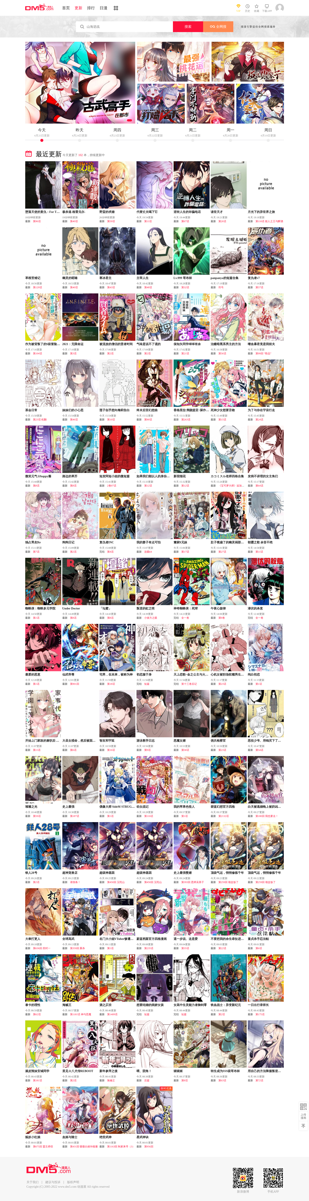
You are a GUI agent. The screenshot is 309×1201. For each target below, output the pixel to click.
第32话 (185, 287)
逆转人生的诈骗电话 (187, 212)
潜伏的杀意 (255, 608)
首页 (66, 8)
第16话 (111, 750)
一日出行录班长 (258, 1005)
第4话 (110, 551)
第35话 (185, 948)
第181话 (37, 1080)
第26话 (222, 221)
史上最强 (68, 806)
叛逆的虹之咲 (145, 608)
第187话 (74, 816)
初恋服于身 (144, 674)
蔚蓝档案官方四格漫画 (151, 939)
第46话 (74, 419)
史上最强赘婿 (183, 872)
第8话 (36, 485)
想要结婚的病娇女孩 (150, 1005)
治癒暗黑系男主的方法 (226, 344)
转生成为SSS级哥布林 (225, 1071)
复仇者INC (106, 542)
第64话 (259, 485)
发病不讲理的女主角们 (263, 476)
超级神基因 (107, 872)
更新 (78, 8)
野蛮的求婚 (107, 212)
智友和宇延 (107, 740)
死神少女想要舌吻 (223, 410)
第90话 (148, 419)
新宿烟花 (180, 476)
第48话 (148, 287)
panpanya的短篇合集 (224, 278)
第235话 (148, 948)
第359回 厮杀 (77, 948)
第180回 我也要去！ (267, 816)
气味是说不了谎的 (148, 344)
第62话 (37, 1014)
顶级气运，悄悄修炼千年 (227, 872)
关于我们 (33, 1182)
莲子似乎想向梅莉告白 (114, 410)
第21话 (185, 353)
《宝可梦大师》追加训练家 (233, 485)
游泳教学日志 (145, 740)
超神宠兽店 (69, 872)
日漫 (103, 8)
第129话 (37, 287)
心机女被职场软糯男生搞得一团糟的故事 (238, 674)
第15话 (222, 419)
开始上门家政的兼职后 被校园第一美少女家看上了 (59, 740)
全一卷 (185, 617)
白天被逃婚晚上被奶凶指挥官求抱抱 (272, 806)
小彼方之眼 (150, 617)
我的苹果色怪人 (184, 806)
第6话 (73, 750)
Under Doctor (71, 608)
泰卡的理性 (32, 1005)
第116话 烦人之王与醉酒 (269, 221)
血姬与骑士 (69, 1137)
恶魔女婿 (180, 740)
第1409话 (112, 1014)
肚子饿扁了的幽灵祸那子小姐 (230, 542)
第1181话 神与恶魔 (80, 1014)
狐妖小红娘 (32, 1137)
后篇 (146, 1080)
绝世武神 (105, 1137)
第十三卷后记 (189, 683)
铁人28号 (31, 872)
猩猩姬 (178, 1071)
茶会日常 (31, 410)
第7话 (36, 551)
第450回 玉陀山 (116, 882)
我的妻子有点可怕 (148, 542)
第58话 (185, 750)
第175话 (260, 1014)
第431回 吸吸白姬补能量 (84, 1146)
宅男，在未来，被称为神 (116, 674)
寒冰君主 (105, 278)
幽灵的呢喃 (69, 278)
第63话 (222, 1080)
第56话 (222, 353)
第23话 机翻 (40, 419)
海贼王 (66, 1005)
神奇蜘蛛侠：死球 (186, 608)
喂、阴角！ (144, 1071)
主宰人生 (142, 278)
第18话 (111, 683)
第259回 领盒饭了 (228, 882)
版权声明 (73, 1182)
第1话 (36, 617)
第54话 (259, 750)
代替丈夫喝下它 (147, 212)
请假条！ (75, 882)
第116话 (148, 816)
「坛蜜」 (105, 608)
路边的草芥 (69, 476)
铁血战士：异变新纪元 (226, 1005)
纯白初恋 (254, 674)
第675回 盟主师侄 (43, 1146)
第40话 (74, 221)
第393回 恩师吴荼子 (192, 882)
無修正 (111, 1080)
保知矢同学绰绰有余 (187, 344)
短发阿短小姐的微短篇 (114, 476)
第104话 (37, 353)
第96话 (37, 221)
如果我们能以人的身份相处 (154, 476)
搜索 (188, 26)
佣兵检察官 (218, 740)
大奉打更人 (32, 939)
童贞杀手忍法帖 (258, 939)
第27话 (222, 551)
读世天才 (217, 212)
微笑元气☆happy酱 (38, 476)
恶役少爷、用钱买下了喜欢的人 (269, 740)
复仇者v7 (254, 278)
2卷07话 (111, 485)
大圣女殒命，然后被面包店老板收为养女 (89, 740)
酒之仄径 (105, 1005)
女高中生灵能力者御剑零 (190, 1005)
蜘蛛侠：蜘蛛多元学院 (40, 608)
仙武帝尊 (68, 674)
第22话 (222, 948)
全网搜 (218, 26)
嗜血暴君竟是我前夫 (261, 344)
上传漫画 (303, 1116)
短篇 (146, 683)
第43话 (111, 287)
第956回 (148, 1146)
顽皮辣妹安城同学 (37, 1071)
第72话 (259, 1080)
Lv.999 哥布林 (183, 278)
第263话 (185, 419)
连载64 (148, 551)
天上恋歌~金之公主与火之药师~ (195, 674)
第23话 (222, 683)
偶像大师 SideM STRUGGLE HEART (124, 806)
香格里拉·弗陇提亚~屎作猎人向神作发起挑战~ (204, 410)
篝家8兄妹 (180, 542)
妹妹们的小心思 (72, 410)
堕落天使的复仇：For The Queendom (50, 212)
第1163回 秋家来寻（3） (121, 1146)
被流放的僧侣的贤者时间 (116, 344)
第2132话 (223, 816)
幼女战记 (142, 806)
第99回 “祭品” (263, 353)
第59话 (111, 221)
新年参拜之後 (108, 1071)
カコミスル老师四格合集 (227, 476)
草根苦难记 (32, 278)
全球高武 (68, 939)
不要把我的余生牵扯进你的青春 (232, 939)
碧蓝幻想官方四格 (223, 806)
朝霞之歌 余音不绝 (260, 542)
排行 (91, 8)
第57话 (259, 287)
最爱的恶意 (32, 674)
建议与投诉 (52, 1182)
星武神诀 (142, 1137)
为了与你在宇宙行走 (261, 410)
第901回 (74, 683)
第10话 (111, 419)
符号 (221, 287)
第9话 (147, 750)
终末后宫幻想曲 (147, 410)
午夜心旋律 (218, 608)
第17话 (185, 551)
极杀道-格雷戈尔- (73, 212)
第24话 (259, 419)
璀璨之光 (31, 806)
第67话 (185, 221)
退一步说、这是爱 (186, 939)
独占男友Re (33, 542)
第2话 (110, 353)
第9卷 (221, 617)
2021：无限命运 (72, 344)
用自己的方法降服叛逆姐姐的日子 (270, 1071)
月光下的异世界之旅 (261, 212)
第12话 (148, 485)
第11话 (148, 221)
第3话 (73, 353)
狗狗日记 (68, 542)
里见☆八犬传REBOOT (77, 1071)
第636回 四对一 (41, 948)
